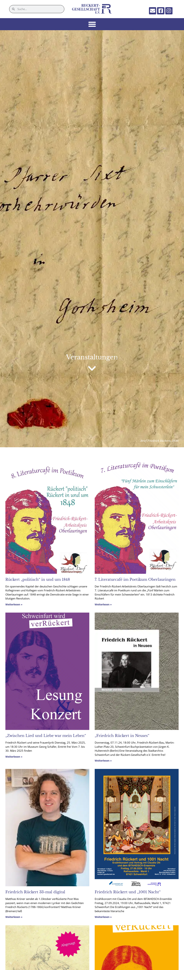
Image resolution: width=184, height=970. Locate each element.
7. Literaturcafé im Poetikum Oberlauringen (135, 580)
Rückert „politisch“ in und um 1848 (37, 580)
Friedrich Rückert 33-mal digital (35, 892)
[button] (92, 24)
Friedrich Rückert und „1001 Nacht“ (128, 892)
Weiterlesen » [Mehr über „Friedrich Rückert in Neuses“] (103, 761)
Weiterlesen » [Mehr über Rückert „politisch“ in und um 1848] (13, 604)
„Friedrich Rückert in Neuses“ (122, 736)
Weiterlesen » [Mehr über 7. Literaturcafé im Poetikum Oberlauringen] (103, 604)
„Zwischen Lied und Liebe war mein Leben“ (45, 736)
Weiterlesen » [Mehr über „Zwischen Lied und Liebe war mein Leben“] (13, 757)
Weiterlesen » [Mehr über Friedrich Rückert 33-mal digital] (13, 917)
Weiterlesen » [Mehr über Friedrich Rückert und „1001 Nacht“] (103, 917)
